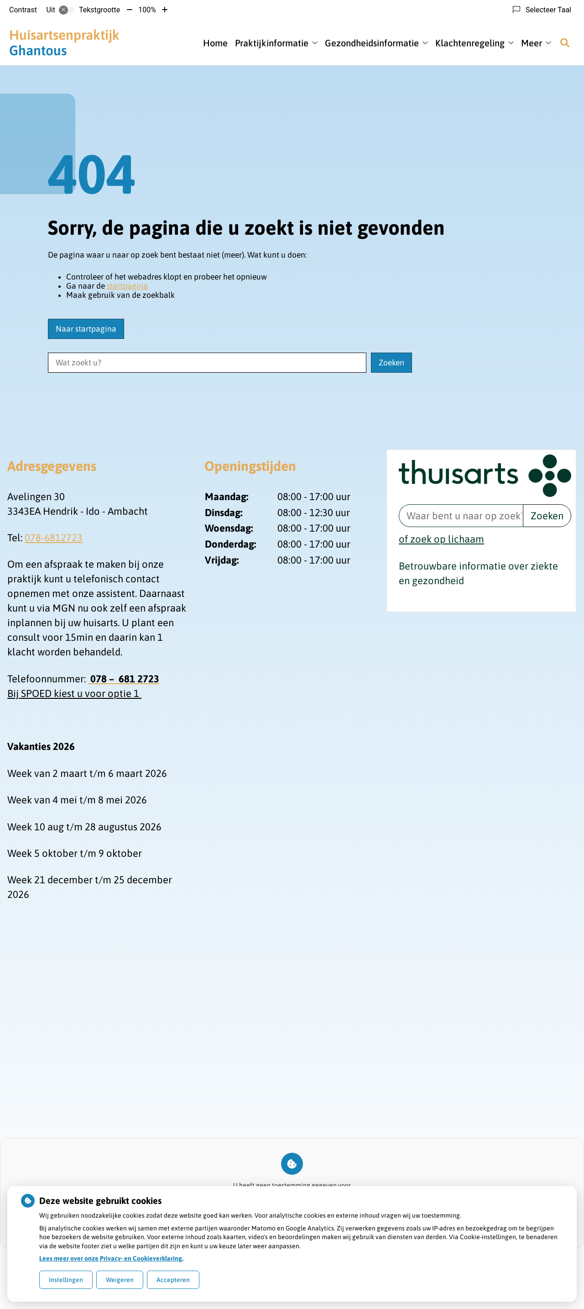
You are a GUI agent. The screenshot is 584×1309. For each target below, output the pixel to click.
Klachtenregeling (470, 42)
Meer (531, 42)
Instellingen (66, 1279)
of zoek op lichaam (441, 539)
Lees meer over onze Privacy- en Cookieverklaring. (111, 1258)
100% (147, 9)
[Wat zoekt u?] (207, 363)
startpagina (127, 285)
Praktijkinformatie (271, 42)
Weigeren (120, 1279)
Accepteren (173, 1279)
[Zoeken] (565, 42)
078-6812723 (54, 538)
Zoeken (547, 516)
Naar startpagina (86, 328)
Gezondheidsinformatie (372, 42)
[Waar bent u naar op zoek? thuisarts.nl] (461, 515)
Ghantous (64, 42)
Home (215, 42)
